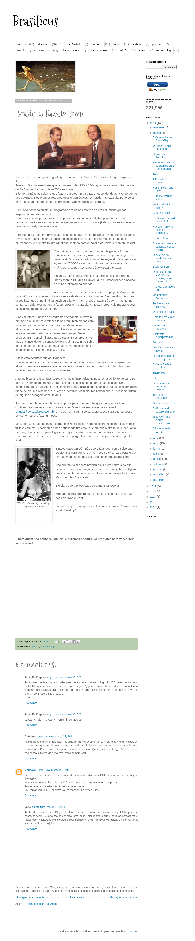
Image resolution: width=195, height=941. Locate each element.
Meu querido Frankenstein (162, 297)
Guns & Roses (161, 212)
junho (157, 448)
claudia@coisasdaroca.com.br (35, 411)
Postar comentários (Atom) (42, 903)
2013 (153, 491)
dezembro (159, 479)
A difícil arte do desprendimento (164, 410)
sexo (142, 50)
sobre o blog (163, 50)
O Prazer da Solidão (160, 156)
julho (156, 453)
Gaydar (157, 342)
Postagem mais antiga (123, 897)
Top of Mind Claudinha (160, 396)
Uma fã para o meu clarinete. (164, 318)
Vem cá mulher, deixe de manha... (162, 386)
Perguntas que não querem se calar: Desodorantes (164, 166)
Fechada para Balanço (161, 305)
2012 (153, 486)
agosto (157, 458)
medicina (137, 44)
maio (156, 443)
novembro (159, 474)
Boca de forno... (162, 238)
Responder (31, 702)
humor (117, 44)
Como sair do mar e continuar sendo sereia (164, 246)
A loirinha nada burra (161, 430)
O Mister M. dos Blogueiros (162, 147)
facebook (96, 44)
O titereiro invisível (164, 403)
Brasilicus (35, 21)
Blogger (132, 931)
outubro (158, 469)
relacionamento (70, 50)
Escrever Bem (161, 266)
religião (123, 50)
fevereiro (158, 127)
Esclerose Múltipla (70, 44)
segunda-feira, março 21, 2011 (65, 677)
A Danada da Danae (160, 181)
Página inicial (77, 897)
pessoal (156, 44)
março (157, 132)
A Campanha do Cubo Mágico (162, 139)
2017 (153, 507)
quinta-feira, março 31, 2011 (48, 806)
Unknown (31, 769)
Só (154, 377)
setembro (159, 464)
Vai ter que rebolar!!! (159, 327)
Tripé (156, 174)
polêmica (21, 50)
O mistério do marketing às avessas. (162, 258)
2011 (153, 123)
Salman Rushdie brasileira (162, 366)
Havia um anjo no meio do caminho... (163, 230)
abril (156, 438)
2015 (153, 501)
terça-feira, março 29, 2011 (54, 769)
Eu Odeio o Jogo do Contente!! (164, 220)
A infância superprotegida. (163, 335)
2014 (153, 496)
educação (42, 44)
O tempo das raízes (164, 311)
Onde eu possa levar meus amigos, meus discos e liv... (162, 276)
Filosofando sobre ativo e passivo (163, 357)
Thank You (159, 372)
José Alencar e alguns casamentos (161, 420)
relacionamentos (98, 50)
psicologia (44, 50)
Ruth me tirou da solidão (163, 198)
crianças (21, 44)
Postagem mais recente (30, 897)
